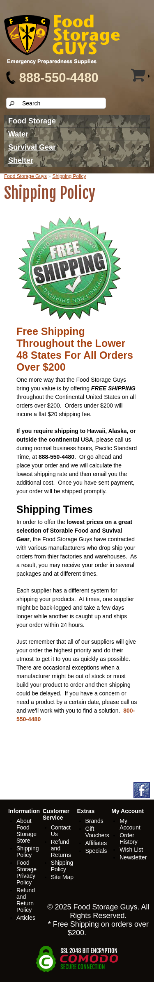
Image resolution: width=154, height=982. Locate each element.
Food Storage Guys (25, 176)
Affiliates (96, 843)
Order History (129, 838)
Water (18, 134)
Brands (94, 821)
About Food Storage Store (26, 831)
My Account (130, 824)
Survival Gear (32, 147)
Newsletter (133, 857)
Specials (96, 851)
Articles (25, 917)
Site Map (62, 877)
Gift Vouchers (97, 831)
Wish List (131, 849)
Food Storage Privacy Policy (26, 872)
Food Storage (32, 121)
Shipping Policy (69, 176)
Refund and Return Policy (25, 900)
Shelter (20, 160)
